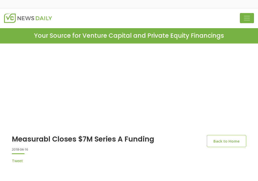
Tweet (17, 160)
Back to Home (226, 141)
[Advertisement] (129, 93)
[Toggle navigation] (247, 18)
